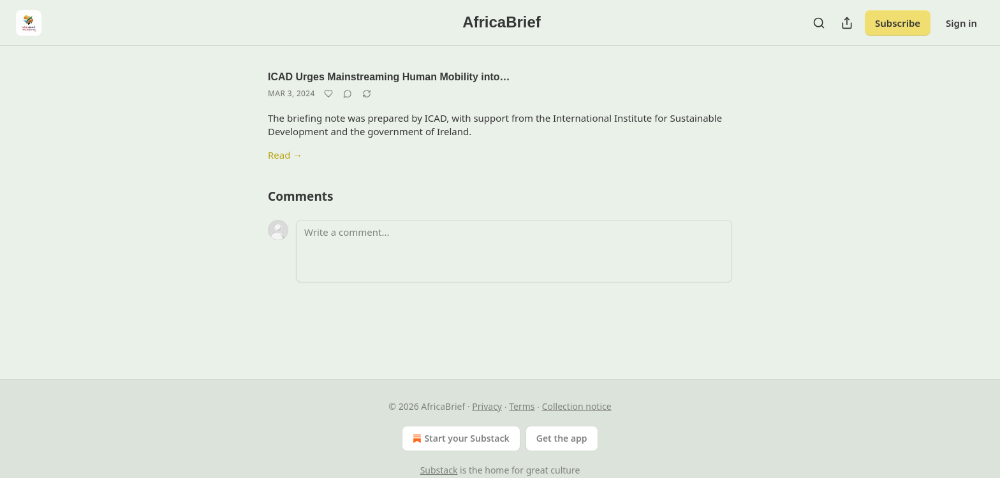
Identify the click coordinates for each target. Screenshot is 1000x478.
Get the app (561, 438)
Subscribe (897, 23)
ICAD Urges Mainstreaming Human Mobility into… (389, 76)
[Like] (328, 93)
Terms (521, 406)
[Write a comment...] (514, 251)
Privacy (487, 406)
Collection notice (577, 406)
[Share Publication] (847, 23)
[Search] (819, 23)
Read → (285, 154)
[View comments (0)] (347, 93)
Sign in (961, 23)
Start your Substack (459, 438)
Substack (439, 470)
